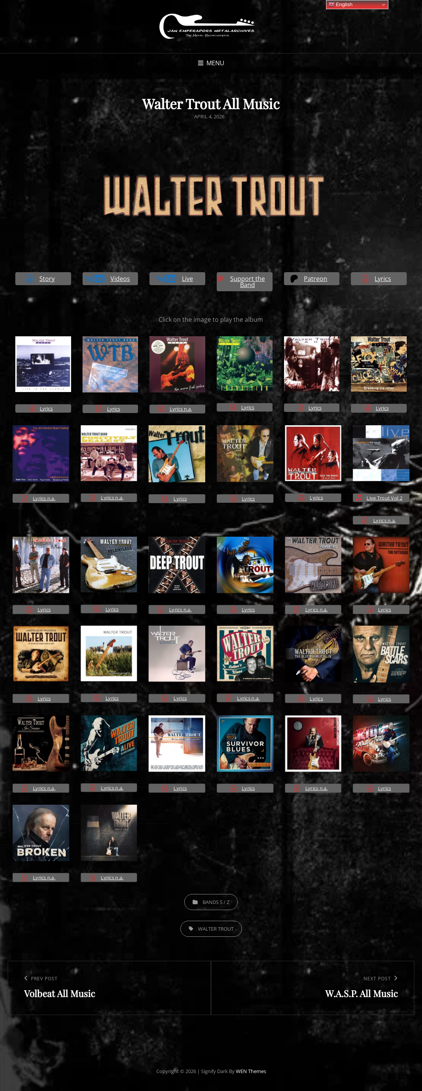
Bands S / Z (216, 902)
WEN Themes (251, 1071)
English (340, 5)
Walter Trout (216, 928)
